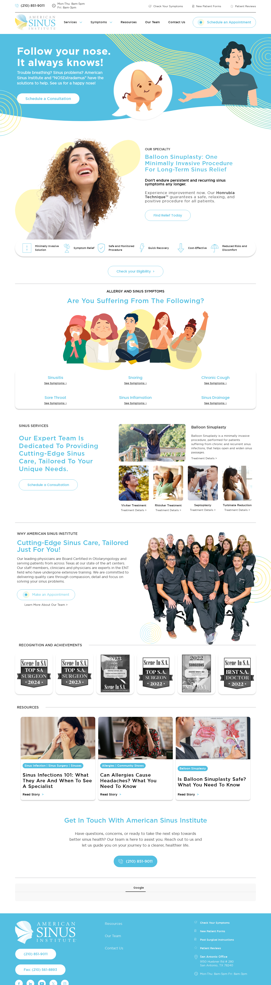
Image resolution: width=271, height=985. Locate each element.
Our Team (152, 22)
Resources (129, 22)
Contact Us (176, 22)
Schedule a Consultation (48, 98)
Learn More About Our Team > (46, 605)
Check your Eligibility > (135, 271)
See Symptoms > (55, 383)
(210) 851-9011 (36, 932)
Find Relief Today (168, 215)
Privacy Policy (160, 979)
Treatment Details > (204, 458)
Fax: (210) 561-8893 (40, 948)
